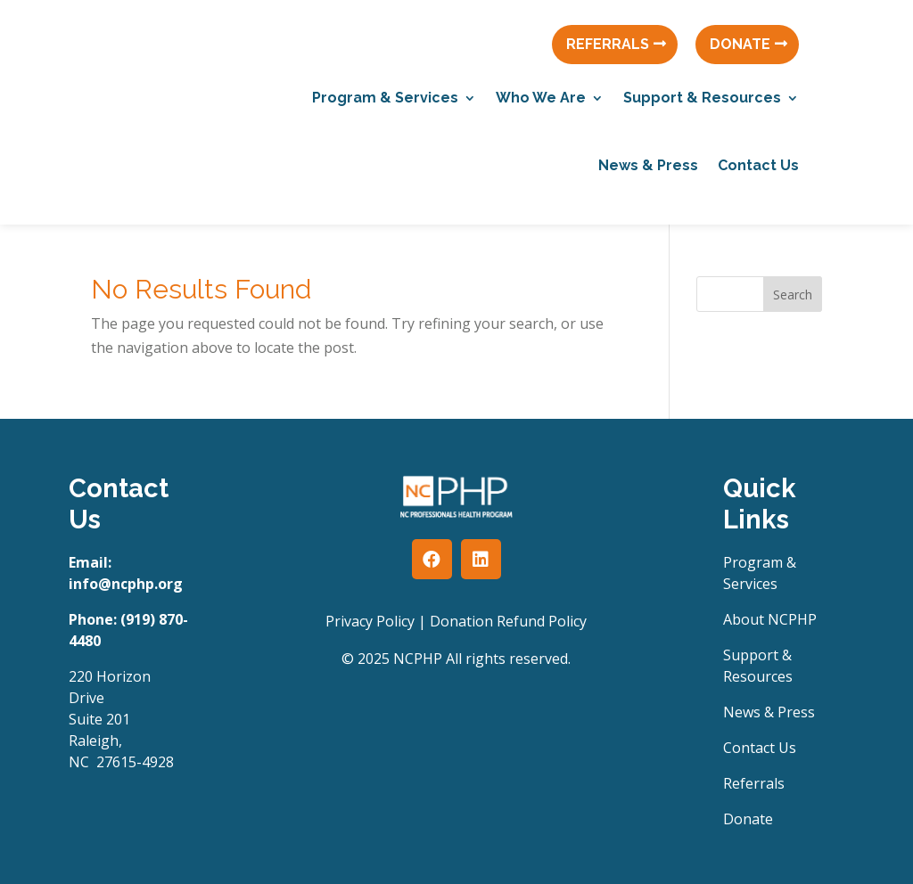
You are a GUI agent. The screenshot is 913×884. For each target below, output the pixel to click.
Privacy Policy (370, 621)
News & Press (648, 165)
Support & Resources (702, 97)
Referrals (754, 783)
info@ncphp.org (126, 583)
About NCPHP (770, 619)
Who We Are (541, 97)
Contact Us (758, 165)
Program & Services (385, 97)
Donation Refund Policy (508, 621)
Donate (748, 819)
